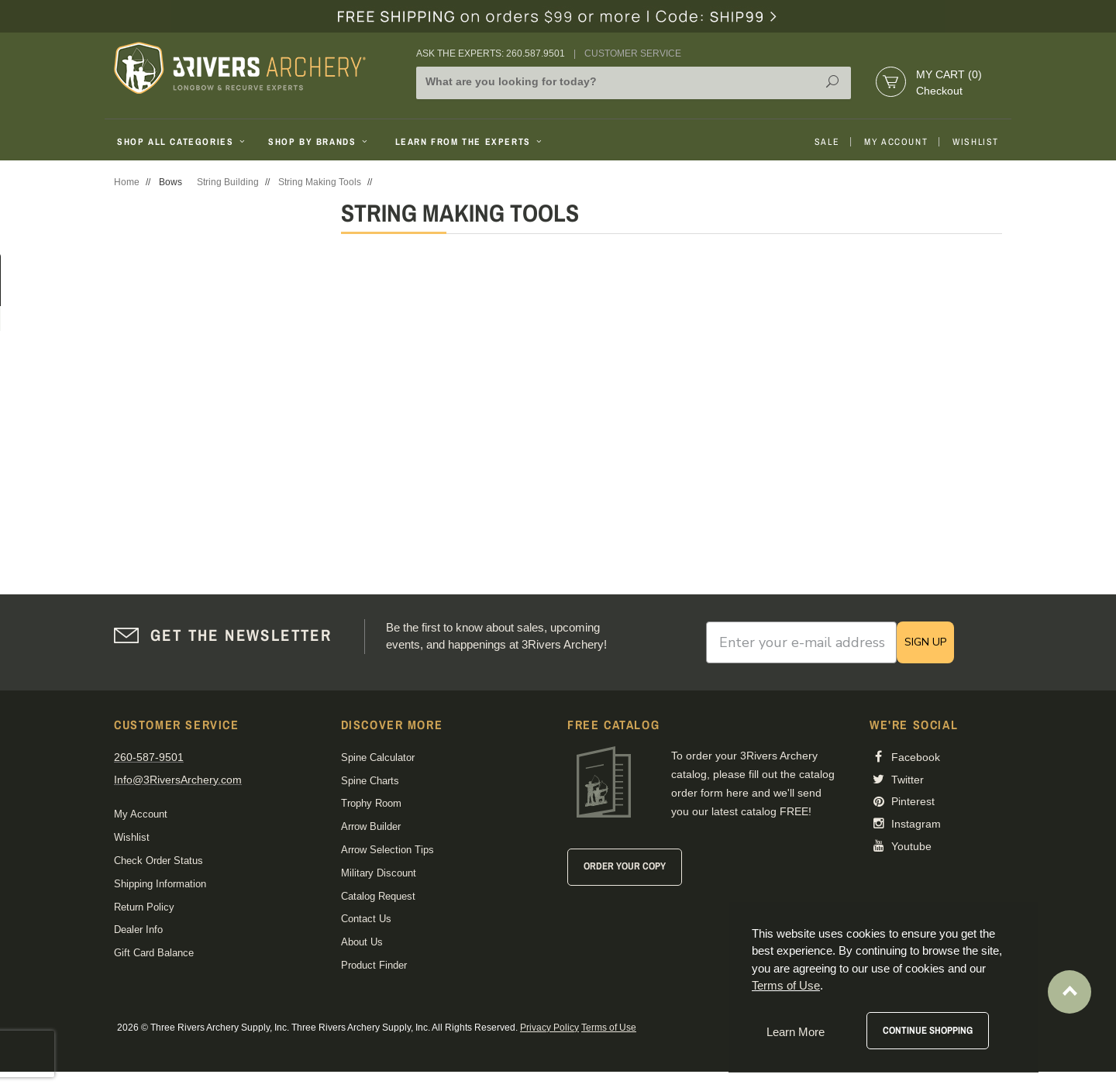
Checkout (939, 90)
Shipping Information (160, 884)
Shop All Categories (182, 142)
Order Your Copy (625, 866)
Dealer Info (138, 929)
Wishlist (975, 142)
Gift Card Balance (154, 953)
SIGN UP (925, 642)
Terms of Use (608, 1027)
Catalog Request (378, 896)
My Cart (949, 74)
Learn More (795, 1031)
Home (127, 182)
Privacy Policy (549, 1027)
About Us (362, 942)
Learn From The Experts (470, 142)
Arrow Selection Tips (387, 850)
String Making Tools (319, 182)
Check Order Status (158, 860)
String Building (228, 182)
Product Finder (374, 965)
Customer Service (632, 53)
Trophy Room (371, 803)
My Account (896, 142)
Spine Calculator (378, 757)
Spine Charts (370, 781)
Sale (827, 142)
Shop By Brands (319, 142)
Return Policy (144, 907)
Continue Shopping (928, 1030)
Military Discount (378, 873)
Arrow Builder (371, 826)
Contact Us (366, 918)
